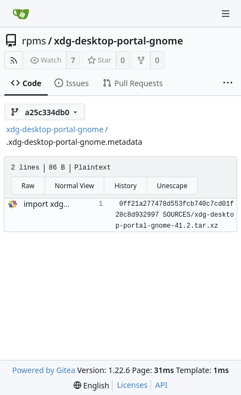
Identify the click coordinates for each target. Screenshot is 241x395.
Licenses (132, 385)
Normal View (74, 185)
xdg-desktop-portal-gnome (118, 40)
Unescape (172, 185)
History (125, 185)
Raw (28, 185)
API (161, 385)
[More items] (228, 83)
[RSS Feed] (13, 60)
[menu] (91, 385)
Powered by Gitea (43, 370)
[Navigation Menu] (226, 14)
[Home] (20, 14)
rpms (34, 40)
